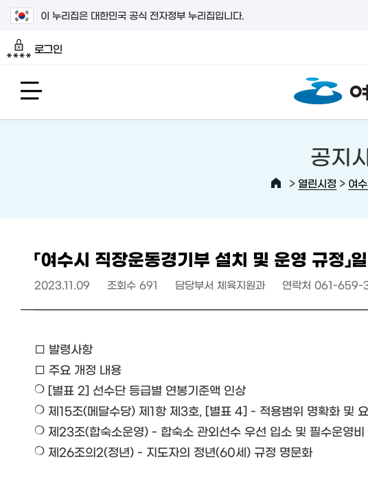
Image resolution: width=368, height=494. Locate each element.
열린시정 (317, 183)
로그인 (34, 48)
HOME (276, 183)
